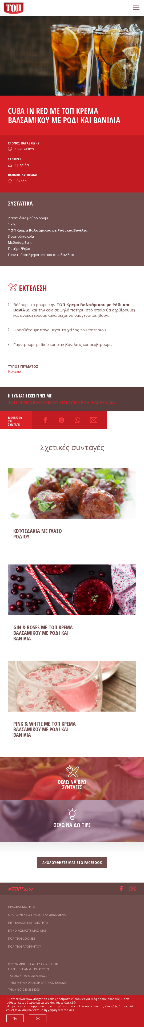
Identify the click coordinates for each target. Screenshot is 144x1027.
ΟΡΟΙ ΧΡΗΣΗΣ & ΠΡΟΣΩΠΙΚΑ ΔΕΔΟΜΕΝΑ (37, 915)
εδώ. (73, 1002)
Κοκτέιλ (14, 371)
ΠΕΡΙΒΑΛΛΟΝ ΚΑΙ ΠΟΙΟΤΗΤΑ (28, 923)
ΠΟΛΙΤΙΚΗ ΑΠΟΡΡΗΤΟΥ (24, 946)
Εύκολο (21, 180)
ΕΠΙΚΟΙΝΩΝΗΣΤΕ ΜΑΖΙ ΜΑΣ (27, 930)
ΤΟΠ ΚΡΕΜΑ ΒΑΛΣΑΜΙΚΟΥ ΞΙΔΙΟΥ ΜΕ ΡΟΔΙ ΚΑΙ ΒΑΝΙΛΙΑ (61, 402)
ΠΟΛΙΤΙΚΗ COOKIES (21, 938)
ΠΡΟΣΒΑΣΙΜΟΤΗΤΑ (21, 907)
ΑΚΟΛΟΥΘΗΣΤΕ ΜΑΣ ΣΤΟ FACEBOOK (72, 862)
